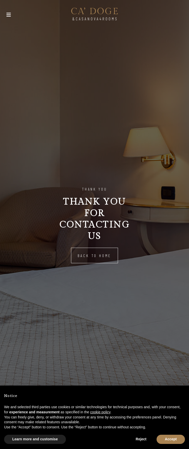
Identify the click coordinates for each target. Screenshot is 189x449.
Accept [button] (171, 439)
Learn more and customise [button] (35, 439)
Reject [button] (141, 439)
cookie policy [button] (100, 412)
